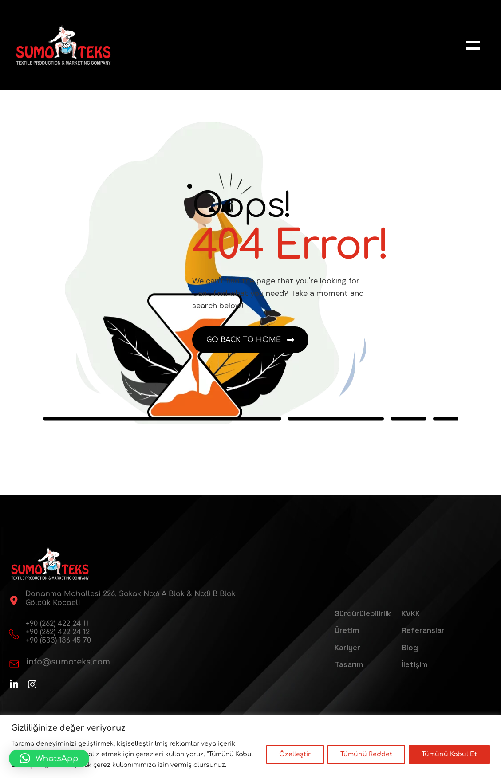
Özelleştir (295, 754)
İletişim (414, 664)
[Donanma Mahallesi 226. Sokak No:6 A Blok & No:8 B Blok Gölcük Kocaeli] (14, 600)
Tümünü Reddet (366, 754)
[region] (250, 746)
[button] (49, 758)
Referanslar (423, 630)
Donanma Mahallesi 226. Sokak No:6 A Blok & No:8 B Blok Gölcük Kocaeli (130, 598)
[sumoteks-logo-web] (63, 45)
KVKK (411, 613)
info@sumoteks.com (68, 661)
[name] (473, 45)
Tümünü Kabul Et (449, 754)
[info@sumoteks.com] (14, 664)
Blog (410, 647)
